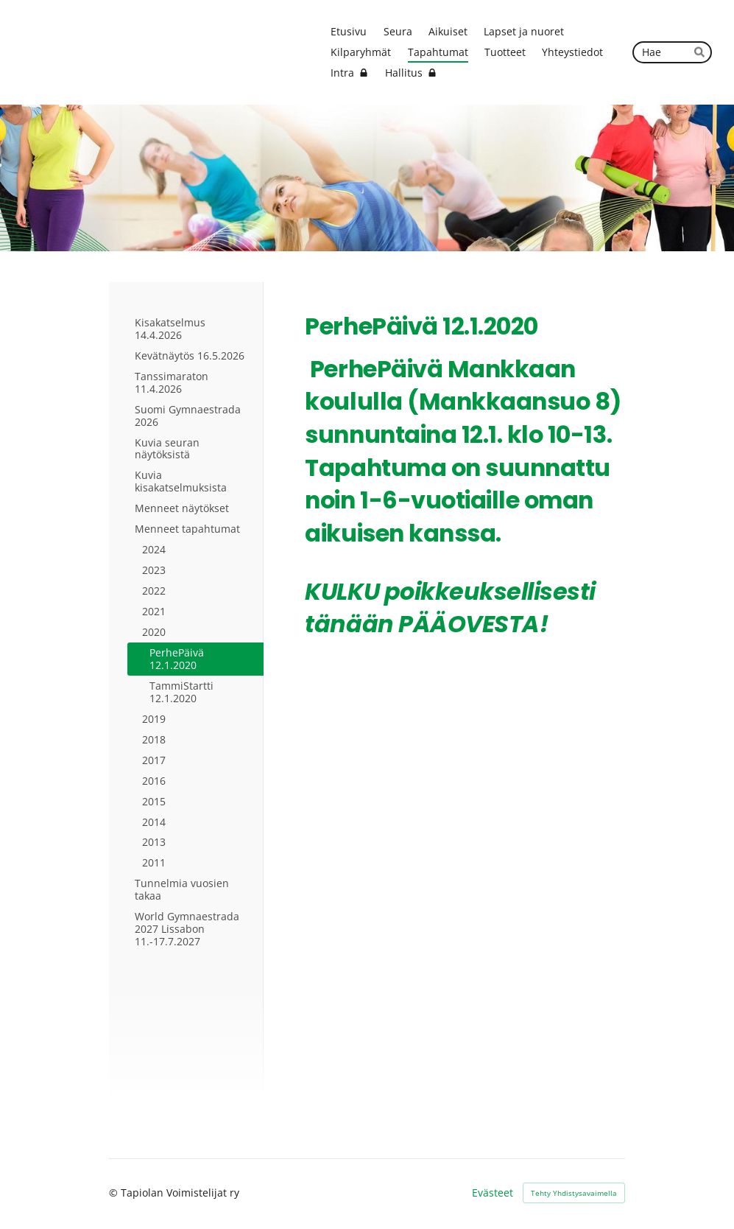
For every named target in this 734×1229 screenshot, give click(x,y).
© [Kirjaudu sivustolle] (115, 1193)
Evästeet (492, 1193)
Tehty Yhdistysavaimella (574, 1193)
